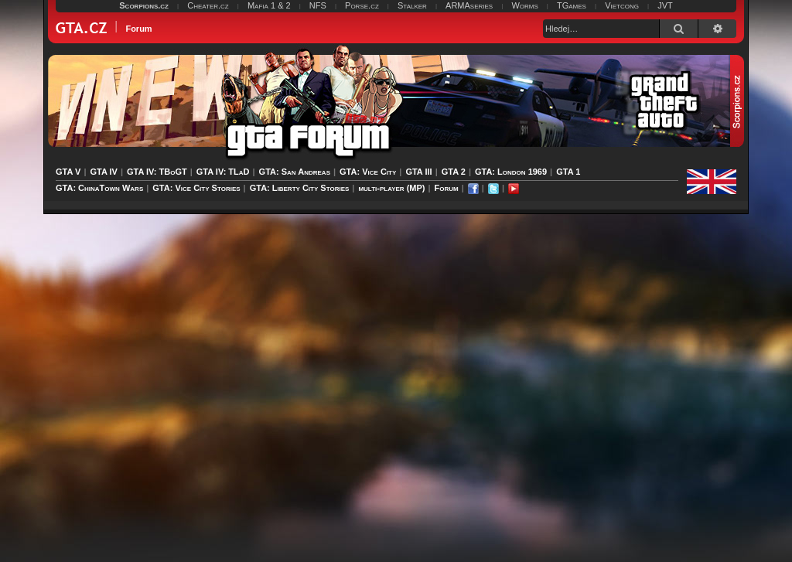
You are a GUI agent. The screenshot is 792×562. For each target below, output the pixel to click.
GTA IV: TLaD (223, 171)
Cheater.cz (208, 5)
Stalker (412, 5)
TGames (571, 5)
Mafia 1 (261, 5)
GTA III (418, 171)
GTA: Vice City (368, 171)
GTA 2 (454, 171)
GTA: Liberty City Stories (300, 187)
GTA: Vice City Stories (196, 187)
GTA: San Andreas (294, 171)
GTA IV (103, 171)
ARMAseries (469, 5)
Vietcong (622, 5)
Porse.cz (362, 5)
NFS (317, 5)
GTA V (68, 171)
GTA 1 (568, 171)
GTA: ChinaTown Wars (99, 187)
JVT (665, 5)
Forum (447, 187)
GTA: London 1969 (511, 171)
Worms (524, 5)
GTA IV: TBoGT (157, 171)
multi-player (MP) (391, 187)
